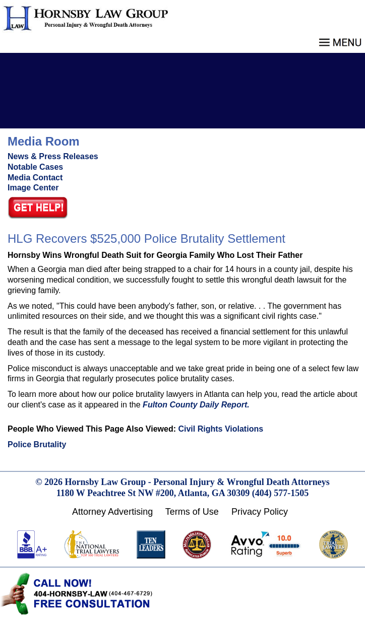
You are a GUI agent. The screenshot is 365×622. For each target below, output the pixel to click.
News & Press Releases (53, 156)
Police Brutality (37, 444)
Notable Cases (35, 167)
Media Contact (35, 177)
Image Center (33, 187)
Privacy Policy (259, 512)
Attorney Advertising (112, 512)
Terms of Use (192, 512)
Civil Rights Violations (220, 429)
